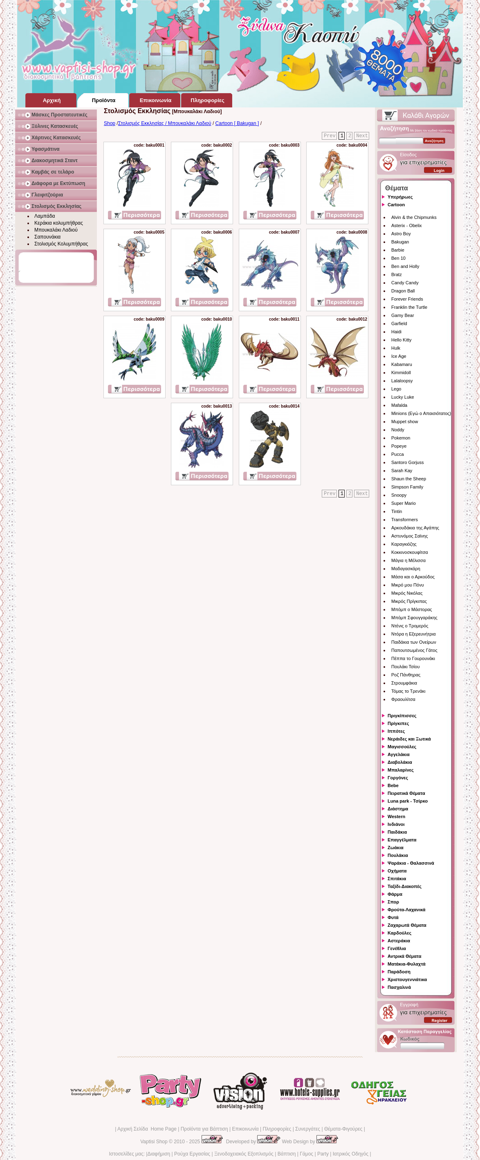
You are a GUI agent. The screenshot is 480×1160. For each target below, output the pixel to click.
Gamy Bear (402, 315)
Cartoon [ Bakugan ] (237, 123)
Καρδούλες (399, 932)
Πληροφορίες (276, 1129)
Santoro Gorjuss (407, 462)
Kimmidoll (401, 372)
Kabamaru (401, 364)
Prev (330, 136)
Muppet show (404, 421)
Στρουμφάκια (404, 682)
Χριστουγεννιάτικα (407, 979)
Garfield (399, 323)
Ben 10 (398, 258)
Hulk (395, 348)
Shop (109, 123)
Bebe (393, 785)
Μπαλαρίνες (401, 769)
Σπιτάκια (397, 878)
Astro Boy (401, 233)
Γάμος (306, 1154)
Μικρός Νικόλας (407, 593)
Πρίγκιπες (398, 723)
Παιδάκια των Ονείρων (413, 642)
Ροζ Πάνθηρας (405, 674)
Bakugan (400, 241)
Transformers (404, 519)
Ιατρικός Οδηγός (350, 1154)
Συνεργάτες (307, 1129)
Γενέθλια (397, 948)
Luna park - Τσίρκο (408, 801)
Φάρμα (395, 894)
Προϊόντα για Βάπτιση (204, 1129)
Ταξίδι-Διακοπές (405, 886)
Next (362, 136)
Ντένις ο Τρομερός (409, 625)
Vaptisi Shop (154, 1141)
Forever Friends (407, 299)
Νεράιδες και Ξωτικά (409, 738)
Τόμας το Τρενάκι (408, 691)
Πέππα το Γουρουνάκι (413, 658)
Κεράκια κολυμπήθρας (58, 223)
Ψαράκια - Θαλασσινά (411, 863)
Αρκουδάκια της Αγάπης (415, 527)
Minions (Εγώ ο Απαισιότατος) (421, 413)
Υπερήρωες (400, 196)
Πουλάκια (398, 855)
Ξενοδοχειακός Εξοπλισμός (244, 1154)
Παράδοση (399, 971)
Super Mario (403, 503)
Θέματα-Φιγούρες (343, 1129)
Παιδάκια (397, 832)
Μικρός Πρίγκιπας (409, 601)
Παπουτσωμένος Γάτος (414, 650)
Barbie (397, 250)
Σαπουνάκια (47, 237)
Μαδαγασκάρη (405, 568)
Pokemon (400, 437)
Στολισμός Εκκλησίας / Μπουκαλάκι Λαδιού (164, 123)
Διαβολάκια (400, 762)
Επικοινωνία (245, 1129)
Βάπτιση (287, 1154)
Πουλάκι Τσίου (405, 666)
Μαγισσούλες (402, 746)
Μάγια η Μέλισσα (408, 560)
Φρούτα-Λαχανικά (407, 909)
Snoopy (398, 495)
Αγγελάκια (399, 754)
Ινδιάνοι (396, 824)
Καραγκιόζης (404, 544)
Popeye (398, 446)
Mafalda (399, 405)
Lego (396, 388)
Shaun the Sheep (408, 478)
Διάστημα (398, 808)
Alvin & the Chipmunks (414, 217)
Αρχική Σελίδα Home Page (147, 1129)
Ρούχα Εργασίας (192, 1154)
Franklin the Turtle (409, 307)
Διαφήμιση (158, 1154)
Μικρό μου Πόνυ (407, 584)
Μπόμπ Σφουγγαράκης (414, 617)
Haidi (396, 331)
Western (396, 816)
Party (323, 1154)
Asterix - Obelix (406, 225)
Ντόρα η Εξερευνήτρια (413, 633)
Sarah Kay (401, 470)
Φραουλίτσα (403, 699)
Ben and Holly (405, 266)
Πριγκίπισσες (402, 715)
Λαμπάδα (44, 216)
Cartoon (396, 204)
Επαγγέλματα (402, 839)
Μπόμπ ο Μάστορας (411, 609)
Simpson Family (407, 486)
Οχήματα (397, 870)
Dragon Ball (403, 290)
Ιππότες (396, 731)
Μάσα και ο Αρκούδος (413, 576)
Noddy (397, 429)
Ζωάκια (396, 847)
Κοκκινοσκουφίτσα (409, 552)
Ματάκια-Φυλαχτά (407, 963)
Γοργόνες (398, 777)
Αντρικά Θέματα (404, 956)
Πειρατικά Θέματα (406, 793)
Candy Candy (405, 282)
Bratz (396, 274)
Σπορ (393, 901)
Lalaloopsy (402, 380)
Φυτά (393, 917)
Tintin (396, 511)
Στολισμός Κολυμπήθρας (61, 244)
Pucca (397, 454)
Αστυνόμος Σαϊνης (409, 535)
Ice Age (398, 356)
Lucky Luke (402, 397)
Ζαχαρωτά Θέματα (407, 925)
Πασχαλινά (399, 987)
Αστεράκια (399, 940)
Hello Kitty (401, 339)
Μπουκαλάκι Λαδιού (56, 230)
